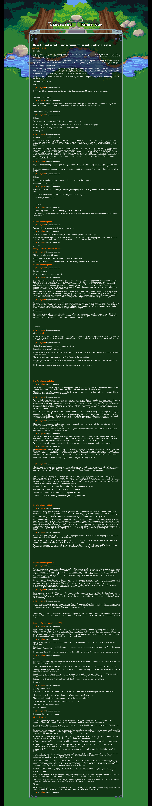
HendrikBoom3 (41, 450)
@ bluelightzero (39, 717)
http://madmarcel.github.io (43, 222)
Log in (35, 88)
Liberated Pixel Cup (39, 48)
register (43, 88)
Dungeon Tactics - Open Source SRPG (47, 249)
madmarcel (39, 333)
